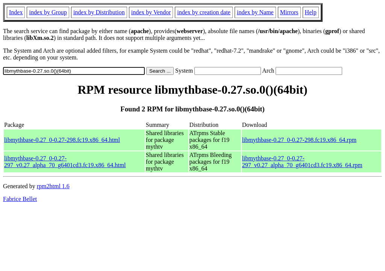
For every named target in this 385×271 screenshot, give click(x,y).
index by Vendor (151, 12)
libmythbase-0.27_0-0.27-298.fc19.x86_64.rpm (299, 140)
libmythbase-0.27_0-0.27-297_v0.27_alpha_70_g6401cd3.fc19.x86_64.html (65, 161)
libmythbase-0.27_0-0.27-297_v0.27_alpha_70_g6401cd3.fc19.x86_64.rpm (302, 161)
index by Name (255, 12)
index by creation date (203, 12)
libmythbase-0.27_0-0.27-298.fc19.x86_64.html (62, 140)
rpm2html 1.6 (53, 186)
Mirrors (289, 12)
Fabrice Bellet (20, 199)
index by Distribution (99, 12)
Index (16, 12)
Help (311, 12)
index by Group (48, 12)
